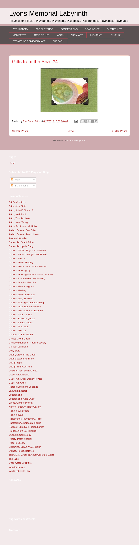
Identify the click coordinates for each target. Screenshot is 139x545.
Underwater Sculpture (20, 462)
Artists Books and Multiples (23, 226)
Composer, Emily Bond (21, 334)
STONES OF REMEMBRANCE (29, 41)
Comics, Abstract (18, 258)
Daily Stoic (14, 350)
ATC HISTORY (20, 29)
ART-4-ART (77, 35)
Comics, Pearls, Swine (20, 314)
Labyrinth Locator (18, 390)
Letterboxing (15, 394)
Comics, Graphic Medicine (22, 282)
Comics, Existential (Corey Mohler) (27, 278)
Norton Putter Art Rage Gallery (25, 406)
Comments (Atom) (76, 140)
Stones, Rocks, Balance (21, 451)
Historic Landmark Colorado (23, 386)
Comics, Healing (17, 290)
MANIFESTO (20, 35)
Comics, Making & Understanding (26, 302)
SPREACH (58, 41)
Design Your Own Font (20, 366)
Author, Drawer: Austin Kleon (24, 234)
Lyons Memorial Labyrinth (48, 13)
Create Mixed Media (19, 338)
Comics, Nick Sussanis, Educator (26, 310)
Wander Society (17, 467)
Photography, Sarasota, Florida (25, 423)
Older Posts (119, 131)
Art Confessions (17, 202)
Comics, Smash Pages (21, 322)
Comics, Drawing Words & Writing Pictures (31, 274)
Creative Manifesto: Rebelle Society (27, 342)
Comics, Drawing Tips (20, 270)
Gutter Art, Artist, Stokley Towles (25, 378)
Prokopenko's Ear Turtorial (23, 431)
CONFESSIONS (69, 29)
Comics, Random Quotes (22, 318)
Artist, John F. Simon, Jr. (21, 210)
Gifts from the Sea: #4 (35, 61)
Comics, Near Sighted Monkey (25, 306)
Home (70, 131)
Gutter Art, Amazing (19, 374)
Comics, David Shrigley (21, 262)
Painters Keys (16, 414)
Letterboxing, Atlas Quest (22, 398)
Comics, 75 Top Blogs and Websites (28, 250)
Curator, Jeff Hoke (18, 346)
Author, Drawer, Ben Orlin (22, 230)
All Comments (19, 185)
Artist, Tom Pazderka (20, 218)
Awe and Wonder (18, 238)
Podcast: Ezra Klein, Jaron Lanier (26, 427)
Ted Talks (14, 458)
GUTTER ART (114, 29)
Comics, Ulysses (17, 330)
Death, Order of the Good (22, 354)
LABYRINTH (96, 35)
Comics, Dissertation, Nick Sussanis (28, 266)
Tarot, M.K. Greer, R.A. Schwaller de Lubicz (31, 455)
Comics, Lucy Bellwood (21, 298)
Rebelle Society (17, 443)
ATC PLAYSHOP (44, 29)
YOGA (60, 35)
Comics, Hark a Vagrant (21, 286)
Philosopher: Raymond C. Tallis (25, 418)
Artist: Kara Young (18, 222)
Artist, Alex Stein (17, 206)
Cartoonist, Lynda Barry (21, 246)
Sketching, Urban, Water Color (25, 447)
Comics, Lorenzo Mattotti (22, 294)
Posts (15, 179)
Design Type (15, 362)
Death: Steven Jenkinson (22, 358)
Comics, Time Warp (19, 326)
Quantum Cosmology (20, 435)
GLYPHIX (116, 35)
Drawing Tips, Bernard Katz (23, 370)
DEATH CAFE (92, 29)
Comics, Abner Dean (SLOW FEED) (28, 254)
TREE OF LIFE (41, 35)
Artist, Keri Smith (17, 214)
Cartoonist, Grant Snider (21, 242)
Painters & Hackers (19, 410)
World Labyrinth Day (19, 471)
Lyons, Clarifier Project (20, 402)
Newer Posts (20, 131)
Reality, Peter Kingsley (20, 439)
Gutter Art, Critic (17, 382)
